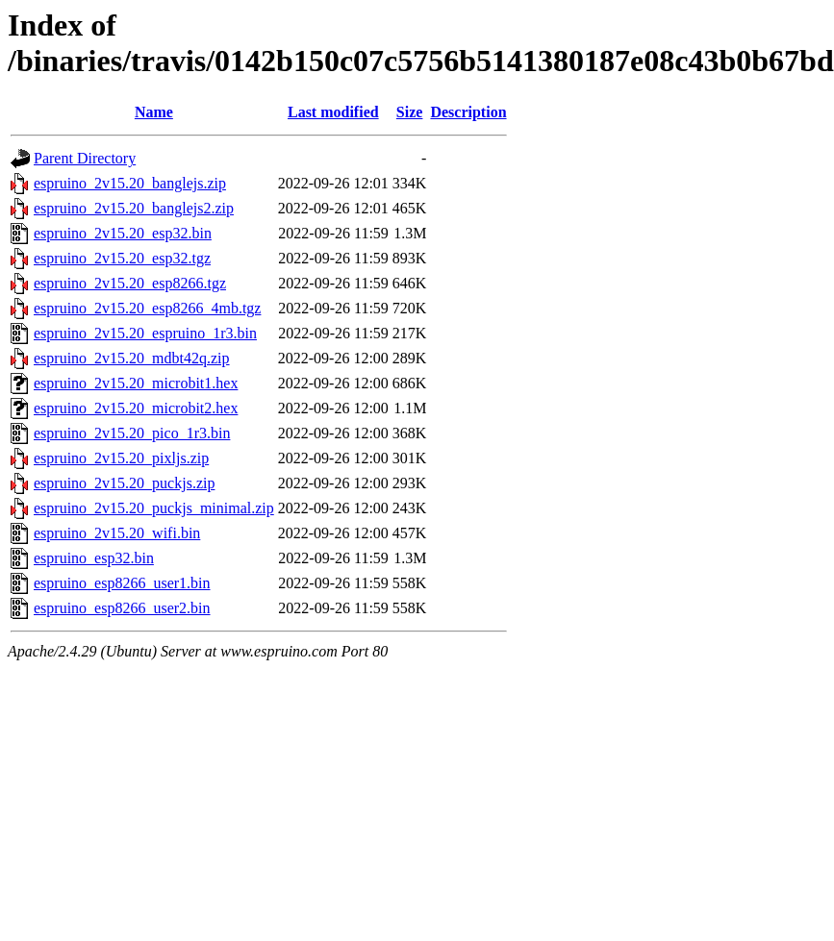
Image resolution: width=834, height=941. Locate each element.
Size (409, 112)
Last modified (333, 112)
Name (154, 112)
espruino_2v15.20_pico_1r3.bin (132, 433)
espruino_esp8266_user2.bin (122, 608)
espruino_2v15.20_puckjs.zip (124, 483)
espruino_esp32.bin (94, 558)
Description (468, 112)
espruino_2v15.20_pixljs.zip (121, 458)
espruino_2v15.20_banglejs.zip (130, 183)
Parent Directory (85, 158)
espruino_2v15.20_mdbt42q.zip (132, 358)
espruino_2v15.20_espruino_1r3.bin (145, 333)
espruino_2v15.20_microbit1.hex (136, 383)
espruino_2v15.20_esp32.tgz (122, 258)
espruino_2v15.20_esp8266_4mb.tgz (147, 308)
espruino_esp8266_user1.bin (122, 583)
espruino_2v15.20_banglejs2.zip (134, 208)
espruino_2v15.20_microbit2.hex (136, 408)
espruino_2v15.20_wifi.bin (117, 533)
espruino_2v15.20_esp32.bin (123, 233)
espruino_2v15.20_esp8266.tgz (130, 283)
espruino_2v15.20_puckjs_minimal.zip (154, 508)
